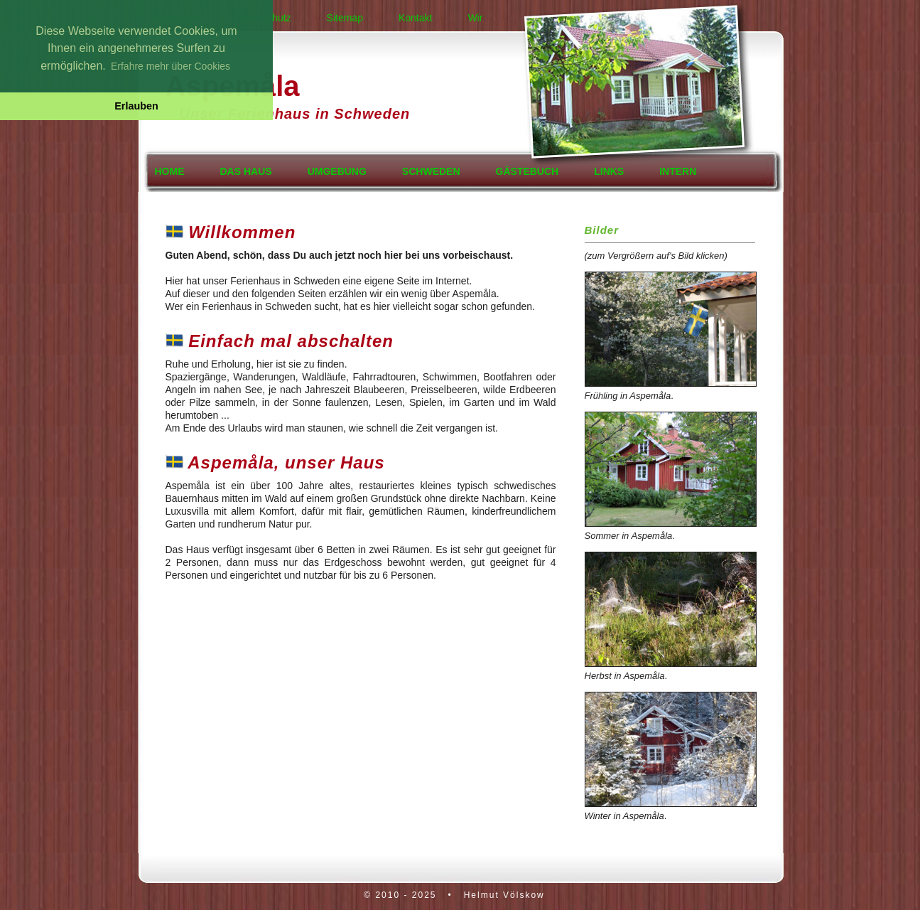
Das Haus (246, 171)
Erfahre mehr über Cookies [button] (170, 66)
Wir (474, 17)
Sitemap (345, 17)
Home (170, 171)
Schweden (431, 171)
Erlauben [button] (136, 106)
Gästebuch (527, 171)
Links (609, 171)
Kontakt (415, 17)
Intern (677, 171)
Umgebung (337, 171)
